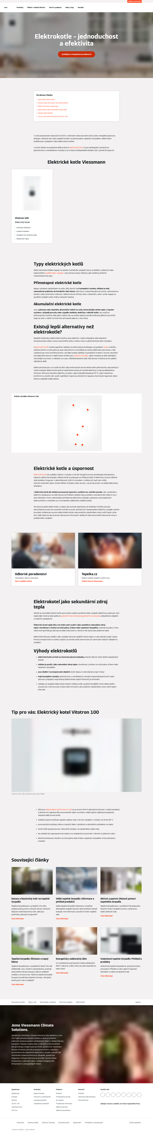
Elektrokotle (80, 1002)
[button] (139, 1002)
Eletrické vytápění (65, 1002)
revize (105, 347)
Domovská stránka (18, 1002)
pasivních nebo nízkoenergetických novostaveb (80, 616)
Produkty (20, 7)
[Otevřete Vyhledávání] (140, 7)
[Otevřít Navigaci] (6, 7)
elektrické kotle (76, 147)
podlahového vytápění (54, 273)
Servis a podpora (55, 7)
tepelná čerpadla (81, 356)
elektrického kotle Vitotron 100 (59, 809)
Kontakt (81, 7)
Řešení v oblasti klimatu (36, 7)
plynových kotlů (41, 347)
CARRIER (32, 1129)
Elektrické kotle (40, 474)
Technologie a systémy (48, 1002)
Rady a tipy (69, 7)
